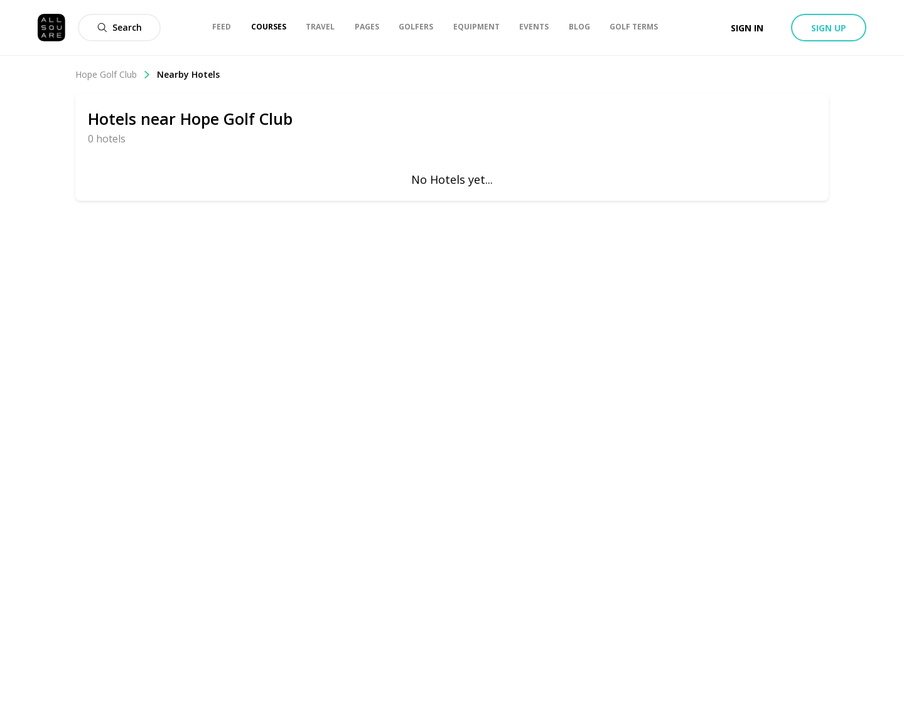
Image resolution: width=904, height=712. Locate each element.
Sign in (747, 28)
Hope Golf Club (113, 74)
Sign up (828, 28)
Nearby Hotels (188, 74)
